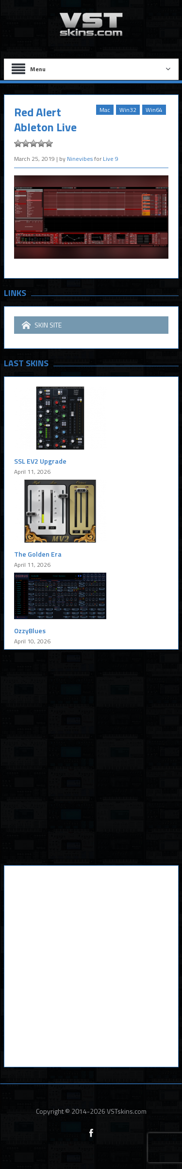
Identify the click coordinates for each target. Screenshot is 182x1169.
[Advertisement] (91, 765)
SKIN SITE (42, 325)
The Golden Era (38, 554)
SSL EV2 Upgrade (40, 461)
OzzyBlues (30, 630)
